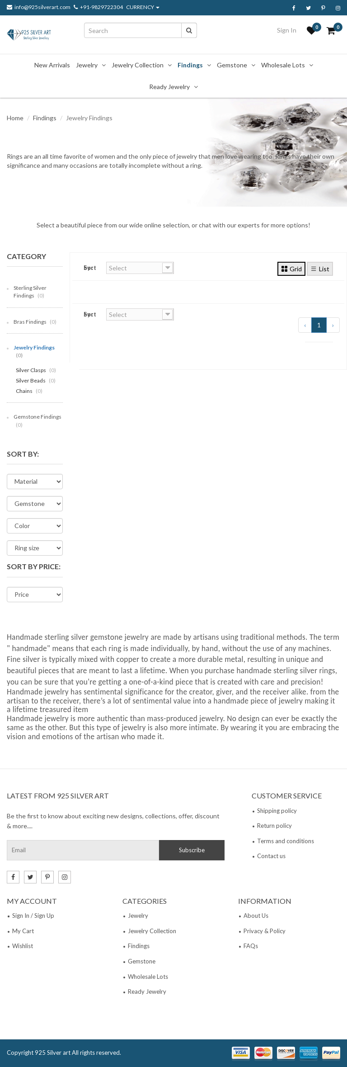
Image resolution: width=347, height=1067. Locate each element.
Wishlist (22, 945)
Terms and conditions (285, 841)
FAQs (251, 945)
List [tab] (319, 268)
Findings (190, 65)
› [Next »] (333, 325)
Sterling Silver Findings (30, 291)
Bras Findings (35, 321)
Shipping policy (277, 810)
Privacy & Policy (265, 931)
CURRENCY (142, 7)
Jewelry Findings (34, 351)
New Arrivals (52, 65)
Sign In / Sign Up (33, 915)
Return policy (274, 825)
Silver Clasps (36, 370)
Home (15, 118)
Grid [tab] (291, 268)
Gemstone (232, 65)
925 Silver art (52, 1052)
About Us (256, 915)
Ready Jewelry (169, 86)
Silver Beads (36, 380)
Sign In (286, 30)
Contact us (271, 855)
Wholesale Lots (283, 65)
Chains (29, 390)
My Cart (23, 931)
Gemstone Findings (37, 420)
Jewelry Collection (138, 65)
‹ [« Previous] (305, 325)
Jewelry (87, 65)
